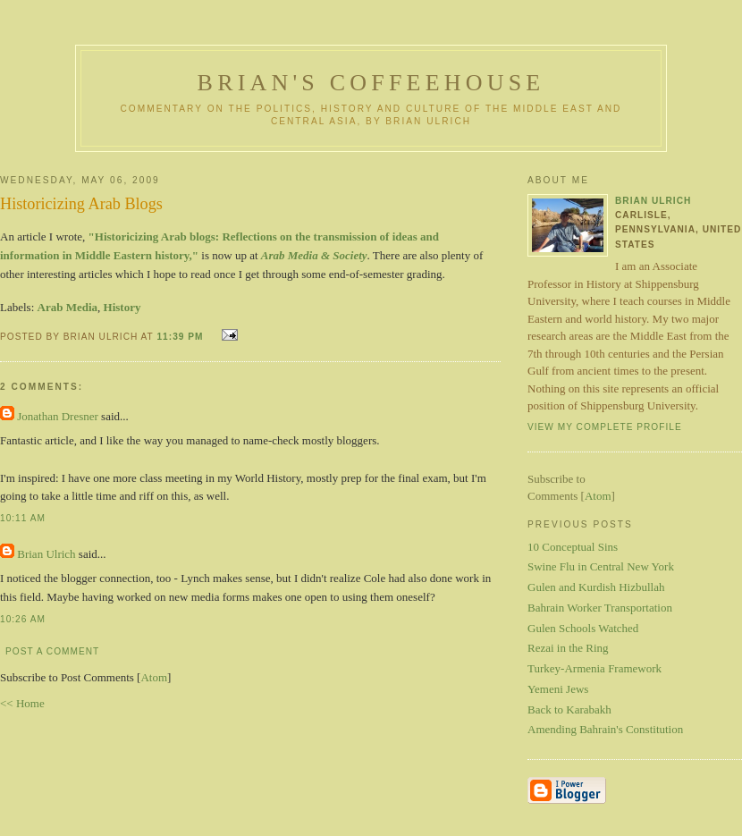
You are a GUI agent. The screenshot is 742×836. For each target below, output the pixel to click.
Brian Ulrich (46, 554)
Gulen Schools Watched (582, 628)
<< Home (22, 703)
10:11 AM (23, 518)
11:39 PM (181, 337)
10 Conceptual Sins (572, 546)
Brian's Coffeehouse (371, 83)
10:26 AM (23, 619)
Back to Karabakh (569, 709)
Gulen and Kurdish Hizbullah (595, 587)
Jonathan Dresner (57, 416)
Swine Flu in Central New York (600, 566)
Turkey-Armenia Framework (594, 668)
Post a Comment (52, 651)
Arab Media (68, 307)
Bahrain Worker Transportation (599, 607)
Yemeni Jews (557, 689)
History (122, 307)
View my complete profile (604, 427)
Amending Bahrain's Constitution (605, 729)
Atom (153, 677)
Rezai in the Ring (568, 647)
